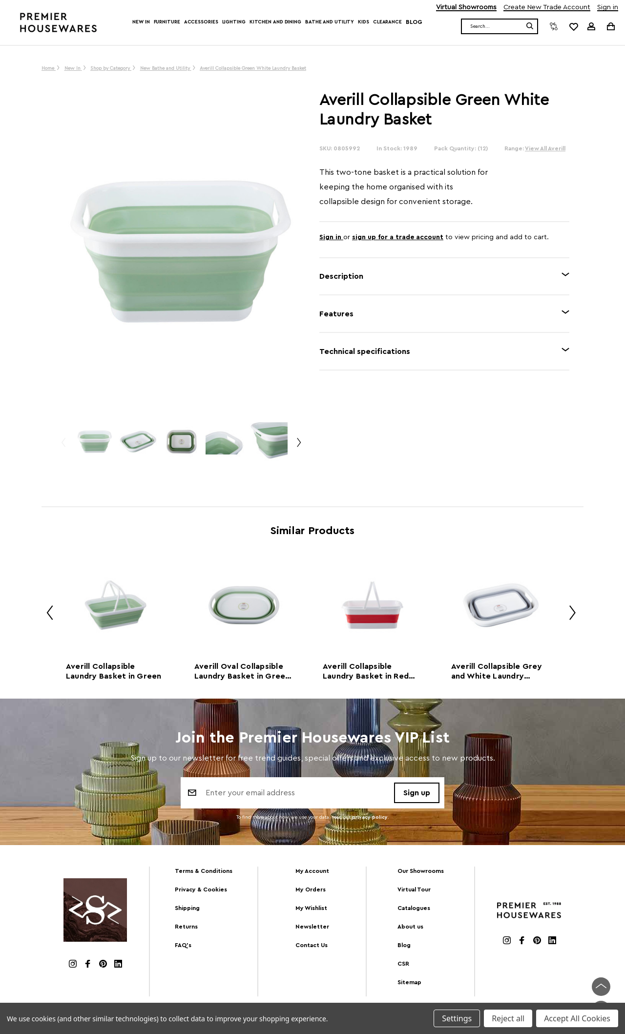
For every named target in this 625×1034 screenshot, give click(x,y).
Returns (186, 927)
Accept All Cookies (577, 1018)
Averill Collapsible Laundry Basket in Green (114, 671)
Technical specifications (364, 351)
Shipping (187, 908)
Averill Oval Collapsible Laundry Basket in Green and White (242, 671)
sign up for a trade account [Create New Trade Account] (397, 237)
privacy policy (370, 817)
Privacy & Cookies (201, 889)
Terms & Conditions (203, 871)
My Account (312, 871)
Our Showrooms (420, 871)
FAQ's (183, 945)
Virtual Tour (414, 889)
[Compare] (553, 26)
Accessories (201, 22)
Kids (363, 22)
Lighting (234, 22)
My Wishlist (311, 908)
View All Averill (545, 148)
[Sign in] (591, 26)
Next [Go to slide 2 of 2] (298, 446)
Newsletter (312, 927)
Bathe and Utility (329, 22)
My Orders (310, 889)
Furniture (167, 22)
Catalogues (413, 908)
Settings (457, 1018)
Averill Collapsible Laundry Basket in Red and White (366, 671)
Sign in (607, 7)
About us (410, 927)
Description (341, 276)
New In (140, 22)
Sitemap (409, 982)
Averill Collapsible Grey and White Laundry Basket (496, 671)
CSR (403, 964)
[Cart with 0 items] (610, 26)
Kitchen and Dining (275, 22)
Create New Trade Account (546, 7)
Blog (414, 22)
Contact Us (311, 945)
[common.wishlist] (573, 26)
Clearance (387, 22)
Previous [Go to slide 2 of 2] (63, 446)
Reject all (508, 1018)
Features (336, 314)
